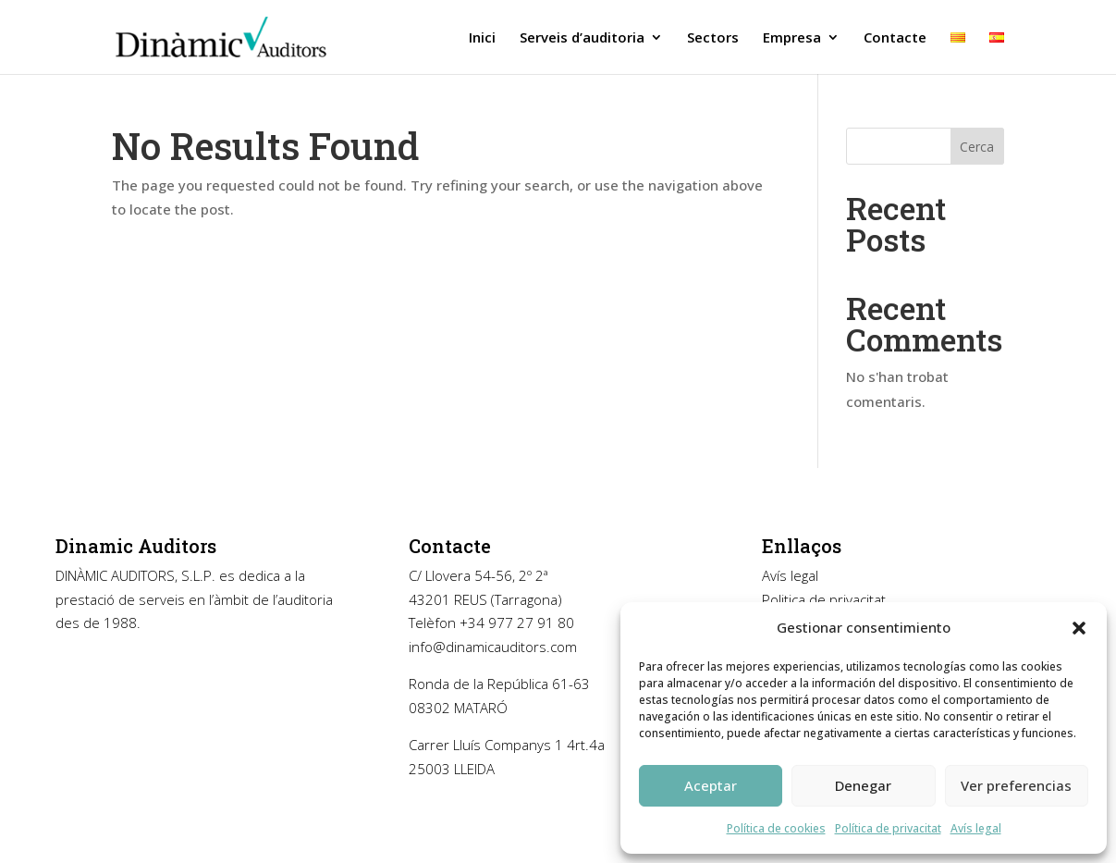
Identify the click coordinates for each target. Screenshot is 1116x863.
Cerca (977, 146)
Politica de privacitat (824, 599)
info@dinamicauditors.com (493, 646)
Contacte (895, 38)
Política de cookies (776, 828)
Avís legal (975, 828)
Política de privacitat (888, 828)
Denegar (863, 785)
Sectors (713, 38)
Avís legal (790, 575)
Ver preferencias (1016, 785)
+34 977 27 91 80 (517, 622)
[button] (1079, 628)
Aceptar (710, 785)
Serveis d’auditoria (582, 38)
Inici (482, 38)
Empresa (792, 38)
